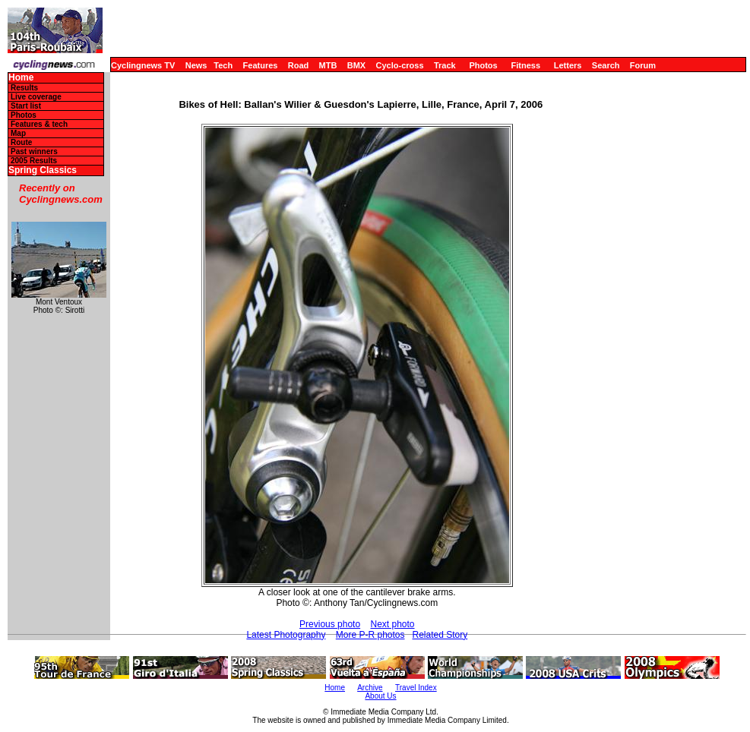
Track (445, 65)
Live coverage (36, 97)
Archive (369, 687)
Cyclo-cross (400, 65)
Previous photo (329, 624)
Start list (26, 106)
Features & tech (39, 124)
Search (606, 65)
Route (21, 142)
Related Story (440, 634)
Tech (223, 65)
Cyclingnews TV (143, 65)
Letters (568, 65)
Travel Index (416, 687)
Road (298, 65)
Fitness (525, 65)
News (196, 65)
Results (24, 88)
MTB (328, 65)
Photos (483, 65)
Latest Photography (285, 634)
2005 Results (34, 160)
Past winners (34, 151)
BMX (356, 65)
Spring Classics (42, 170)
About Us (380, 696)
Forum (643, 65)
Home (20, 78)
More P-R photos (370, 634)
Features (260, 65)
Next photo (392, 624)
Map (18, 133)
